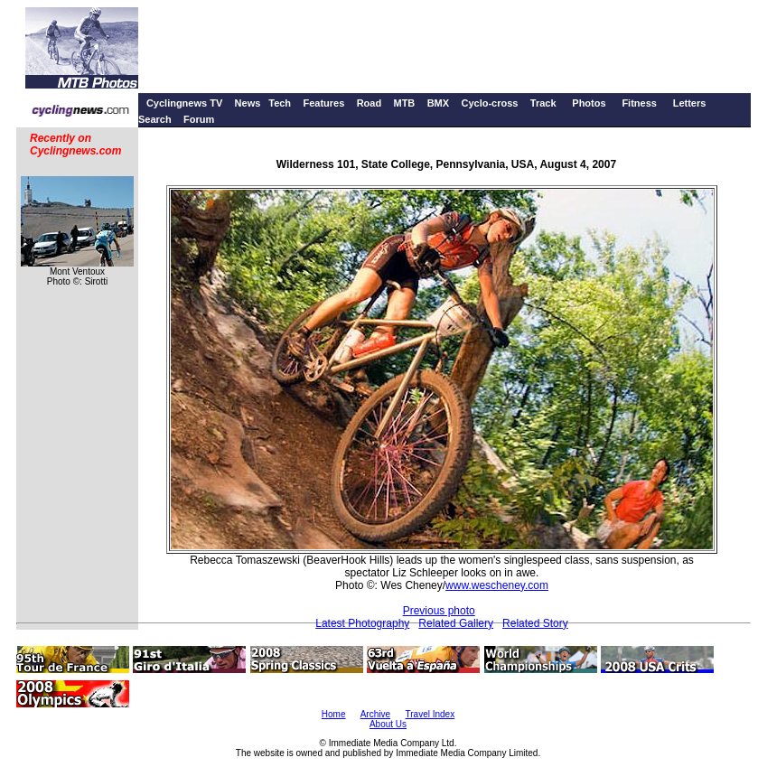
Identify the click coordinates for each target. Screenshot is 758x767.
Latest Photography (362, 623)
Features (323, 103)
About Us (388, 724)
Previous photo (439, 610)
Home (334, 714)
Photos (588, 103)
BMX (438, 103)
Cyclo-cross (489, 103)
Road (369, 103)
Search (155, 119)
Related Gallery (455, 623)
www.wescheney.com (496, 585)
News (248, 103)
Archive (375, 714)
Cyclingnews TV (184, 103)
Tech (279, 103)
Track (543, 103)
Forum (198, 119)
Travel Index (430, 714)
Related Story (535, 623)
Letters (690, 103)
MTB (404, 103)
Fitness (639, 103)
